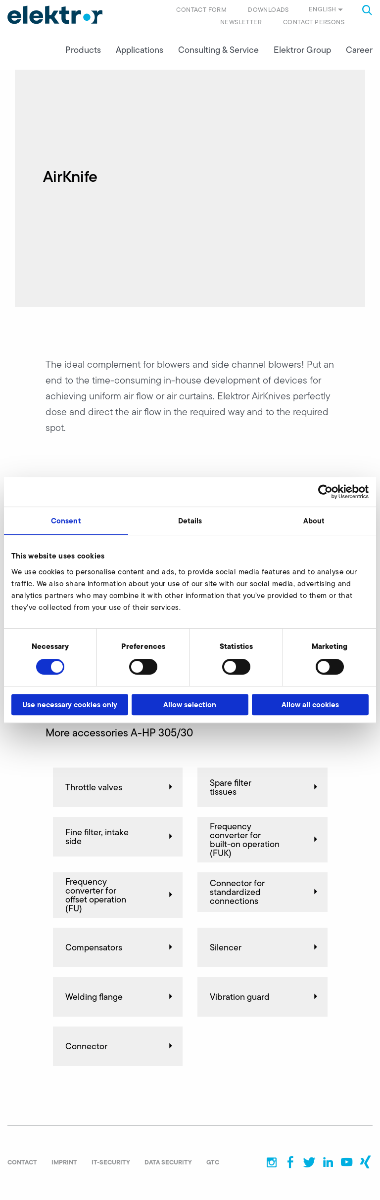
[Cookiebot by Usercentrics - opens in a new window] (325, 491)
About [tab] (314, 520)
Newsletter (241, 22)
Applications (139, 49)
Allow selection (189, 704)
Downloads (268, 9)
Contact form (201, 9)
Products (83, 49)
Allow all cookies (310, 704)
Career (359, 49)
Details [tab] (190, 520)
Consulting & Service (218, 49)
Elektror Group (302, 49)
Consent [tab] (66, 520)
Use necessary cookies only (69, 704)
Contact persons (313, 22)
